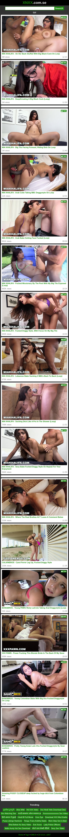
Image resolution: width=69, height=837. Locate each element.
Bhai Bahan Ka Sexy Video (20, 825)
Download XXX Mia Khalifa (56, 817)
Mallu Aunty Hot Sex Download (17, 828)
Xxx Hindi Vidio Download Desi (53, 810)
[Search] (29, 8)
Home (20, 835)
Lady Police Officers (52, 825)
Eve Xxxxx (37, 825)
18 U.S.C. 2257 (44, 835)
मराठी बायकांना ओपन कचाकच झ (29, 813)
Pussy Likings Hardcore (12, 821)
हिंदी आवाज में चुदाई (9, 817)
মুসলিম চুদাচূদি (8, 810)
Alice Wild (20, 810)
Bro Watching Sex (8, 813)
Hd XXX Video (32, 810)
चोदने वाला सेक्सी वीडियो (40, 828)
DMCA (33, 835)
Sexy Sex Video (57, 828)
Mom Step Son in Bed (57, 821)
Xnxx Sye (39, 817)
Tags (27, 835)
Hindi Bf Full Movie (25, 817)
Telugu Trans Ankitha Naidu (35, 821)
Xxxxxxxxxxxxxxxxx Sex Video (55, 813)
